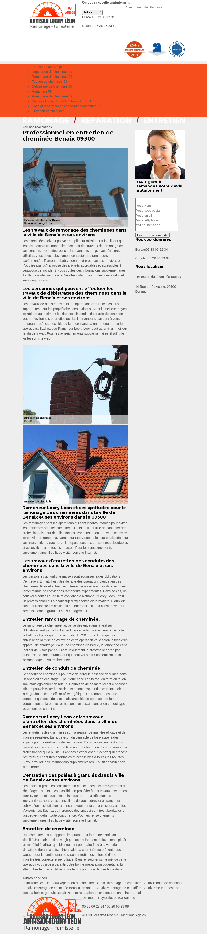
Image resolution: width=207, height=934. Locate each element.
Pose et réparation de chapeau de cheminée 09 (66, 106)
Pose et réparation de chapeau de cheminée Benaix (104, 893)
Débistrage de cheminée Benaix (55, 888)
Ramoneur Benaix (92, 888)
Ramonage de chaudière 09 (52, 96)
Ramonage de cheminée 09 (52, 76)
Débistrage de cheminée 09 (52, 86)
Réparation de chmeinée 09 (52, 72)
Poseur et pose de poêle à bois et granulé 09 (65, 101)
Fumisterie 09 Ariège (47, 67)
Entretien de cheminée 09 (51, 111)
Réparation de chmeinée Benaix (82, 883)
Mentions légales (133, 915)
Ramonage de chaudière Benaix (128, 888)
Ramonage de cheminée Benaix (129, 883)
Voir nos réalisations (37, 127)
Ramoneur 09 (42, 91)
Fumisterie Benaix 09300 (41, 883)
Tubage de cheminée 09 (49, 81)
